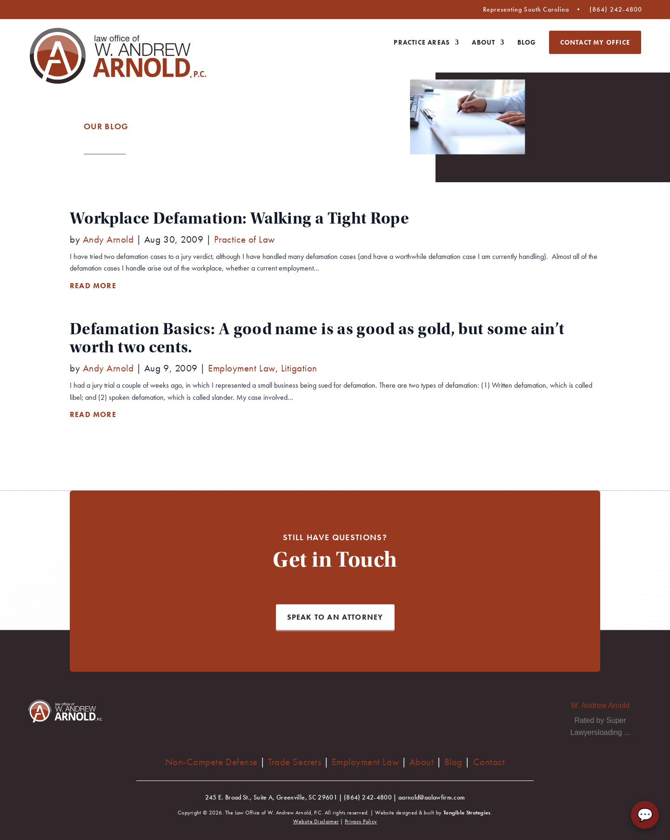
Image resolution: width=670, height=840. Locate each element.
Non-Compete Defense (211, 761)
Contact (489, 761)
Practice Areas (422, 42)
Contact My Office (595, 42)
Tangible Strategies (467, 812)
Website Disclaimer (316, 821)
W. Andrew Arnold (600, 705)
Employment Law (365, 761)
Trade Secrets (294, 761)
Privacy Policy (361, 821)
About (483, 42)
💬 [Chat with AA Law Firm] (645, 815)
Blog (526, 42)
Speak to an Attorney (335, 617)
